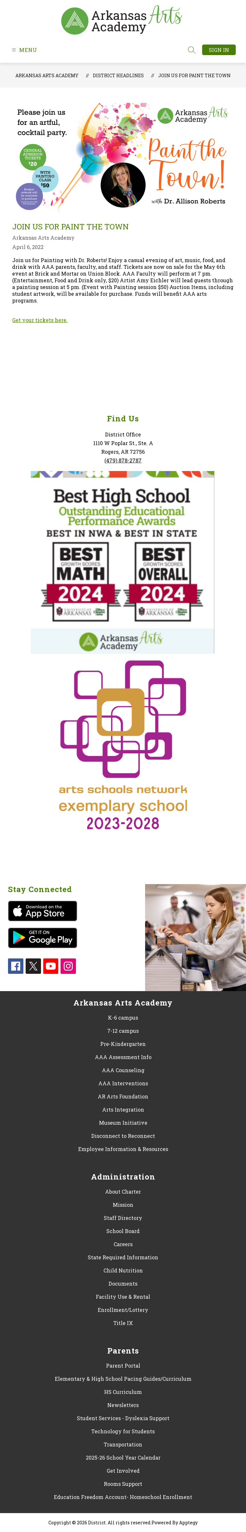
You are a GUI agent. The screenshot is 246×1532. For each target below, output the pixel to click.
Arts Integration (123, 1109)
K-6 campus (123, 1017)
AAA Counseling (123, 1070)
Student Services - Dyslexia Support (123, 1418)
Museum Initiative (123, 1122)
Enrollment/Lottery (123, 1309)
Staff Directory (123, 1217)
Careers (123, 1244)
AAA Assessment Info (123, 1057)
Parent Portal (123, 1365)
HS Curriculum (123, 1391)
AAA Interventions (123, 1083)
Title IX (123, 1323)
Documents (123, 1283)
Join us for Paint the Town (194, 75)
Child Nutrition (123, 1270)
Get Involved (123, 1470)
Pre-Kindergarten (123, 1043)
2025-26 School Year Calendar (123, 1457)
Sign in (219, 49)
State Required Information (123, 1257)
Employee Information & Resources (123, 1149)
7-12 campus (123, 1030)
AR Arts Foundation (123, 1096)
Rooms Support (123, 1483)
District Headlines (118, 75)
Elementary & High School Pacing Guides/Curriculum (123, 1378)
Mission (123, 1204)
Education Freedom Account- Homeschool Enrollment (123, 1497)
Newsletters (123, 1405)
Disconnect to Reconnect (123, 1135)
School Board (123, 1231)
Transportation (123, 1444)
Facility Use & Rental (123, 1296)
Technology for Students (123, 1431)
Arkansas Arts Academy (46, 75)
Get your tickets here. (40, 320)
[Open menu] (23, 50)
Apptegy (188, 1523)
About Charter (123, 1191)
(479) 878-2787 (123, 460)
